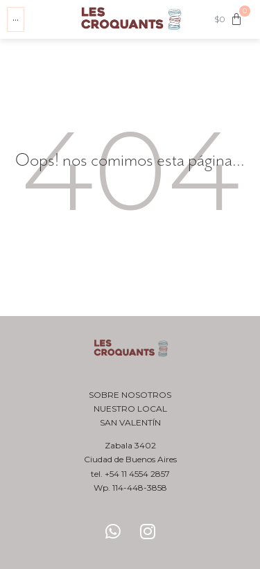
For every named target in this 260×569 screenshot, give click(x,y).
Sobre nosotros (130, 394)
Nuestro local (130, 408)
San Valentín (130, 422)
